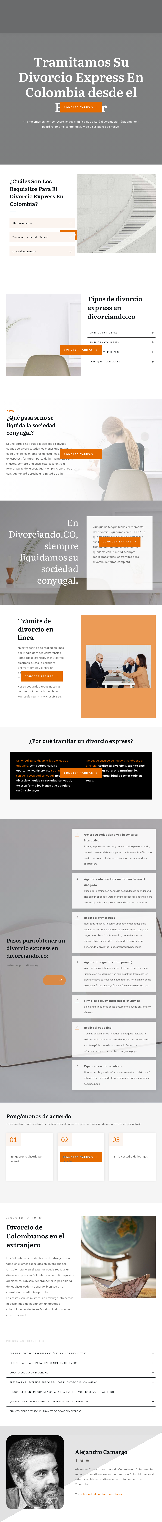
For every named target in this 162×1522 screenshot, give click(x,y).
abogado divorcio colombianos (101, 1494)
